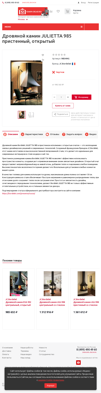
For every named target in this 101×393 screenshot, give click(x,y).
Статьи (42, 351)
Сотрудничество (46, 354)
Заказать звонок (29, 2)
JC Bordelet (67, 64)
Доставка (6, 351)
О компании (7, 348)
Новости (43, 348)
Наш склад (25, 358)
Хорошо (50, 385)
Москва (23, 19)
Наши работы (27, 348)
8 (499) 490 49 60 (12, 2)
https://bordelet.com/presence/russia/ (18, 193)
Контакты (6, 358)
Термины (25, 351)
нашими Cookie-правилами (51, 380)
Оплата (5, 354)
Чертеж (60, 72)
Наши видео (26, 354)
